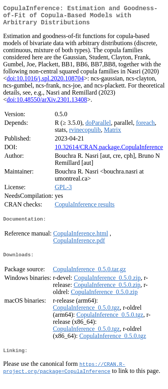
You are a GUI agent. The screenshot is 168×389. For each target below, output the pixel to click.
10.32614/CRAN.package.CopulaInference (109, 151)
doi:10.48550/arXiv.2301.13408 (47, 104)
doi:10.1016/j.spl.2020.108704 (45, 83)
